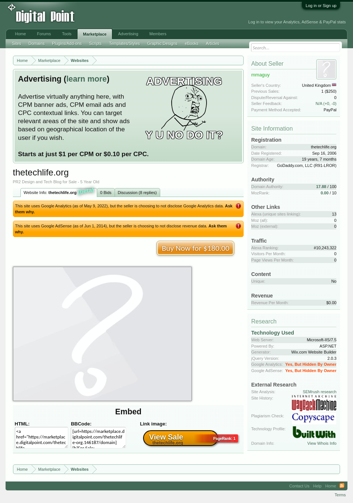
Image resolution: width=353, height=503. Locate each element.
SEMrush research (319, 391)
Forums (44, 34)
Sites (16, 43)
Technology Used (272, 333)
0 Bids (106, 192)
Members (157, 34)
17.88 (321, 186)
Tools (67, 34)
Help (317, 486)
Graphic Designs (162, 43)
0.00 (325, 193)
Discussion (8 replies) (137, 192)
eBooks (192, 43)
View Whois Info (322, 443)
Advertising (128, 34)
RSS (342, 486)
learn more (86, 79)
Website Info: (59, 191)
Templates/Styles (124, 43)
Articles (212, 43)
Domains (36, 43)
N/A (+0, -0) (326, 103)
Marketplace (95, 34)
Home (20, 34)
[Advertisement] (123, 15)
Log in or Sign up (321, 5)
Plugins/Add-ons (67, 43)
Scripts (95, 43)
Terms (340, 495)
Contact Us (299, 486)
